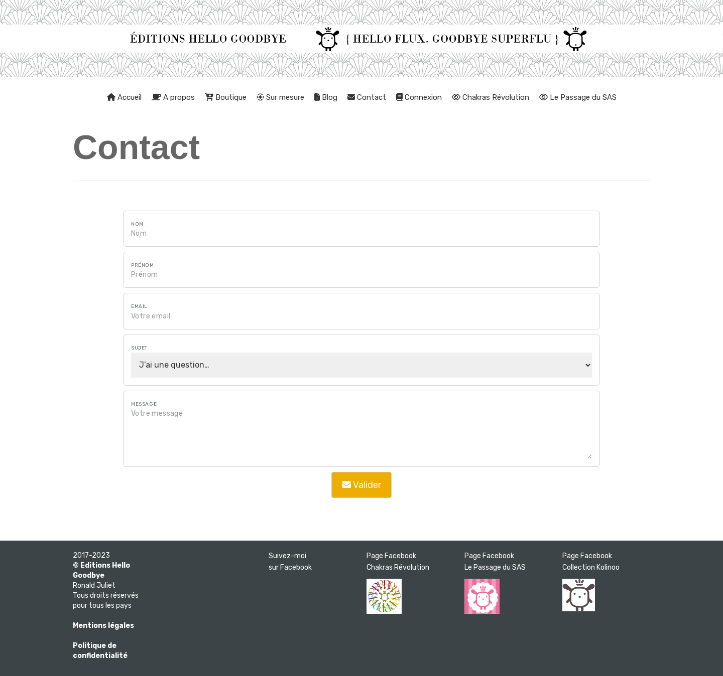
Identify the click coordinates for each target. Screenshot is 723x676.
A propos (173, 97)
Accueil (124, 97)
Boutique (226, 97)
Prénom (142, 265)
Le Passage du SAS (578, 97)
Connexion (419, 97)
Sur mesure (280, 97)
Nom (137, 224)
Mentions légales (103, 625)
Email (139, 306)
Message (144, 404)
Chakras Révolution (490, 97)
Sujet (139, 348)
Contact (366, 97)
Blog (325, 97)
